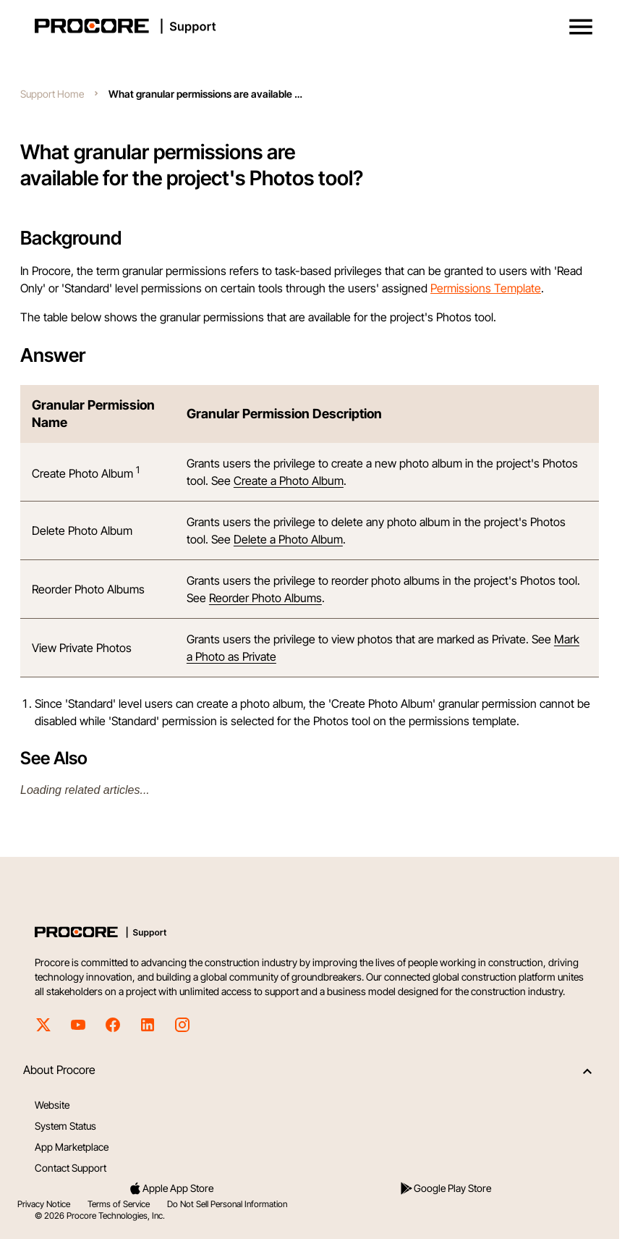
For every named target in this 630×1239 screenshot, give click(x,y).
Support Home (52, 94)
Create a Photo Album (289, 480)
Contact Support (70, 1168)
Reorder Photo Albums (265, 598)
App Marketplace (71, 1147)
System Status (65, 1126)
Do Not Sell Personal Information (227, 1203)
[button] (581, 27)
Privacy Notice (43, 1203)
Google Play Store (445, 1188)
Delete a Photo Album (288, 539)
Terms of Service (119, 1203)
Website (52, 1105)
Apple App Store (170, 1188)
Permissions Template (485, 288)
